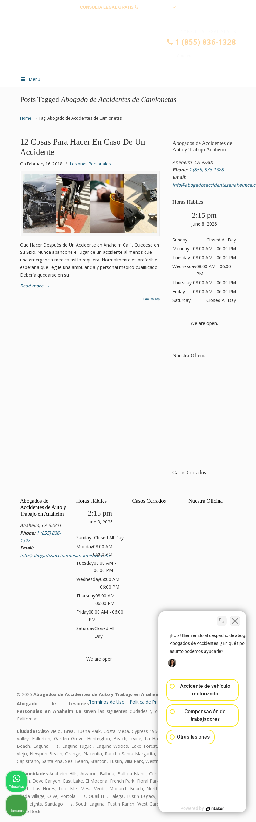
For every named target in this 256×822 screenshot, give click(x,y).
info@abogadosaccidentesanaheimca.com (128, 17)
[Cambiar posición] (222, 619)
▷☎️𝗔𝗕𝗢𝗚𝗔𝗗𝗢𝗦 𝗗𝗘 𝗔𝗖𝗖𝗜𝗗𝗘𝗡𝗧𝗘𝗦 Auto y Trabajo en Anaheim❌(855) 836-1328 (134, 49)
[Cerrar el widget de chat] (235, 619)
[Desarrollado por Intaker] (202, 809)
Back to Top (151, 299)
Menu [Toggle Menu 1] (30, 79)
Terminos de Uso (107, 702)
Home (25, 118)
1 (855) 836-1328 (155, 7)
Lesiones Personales (90, 164)
